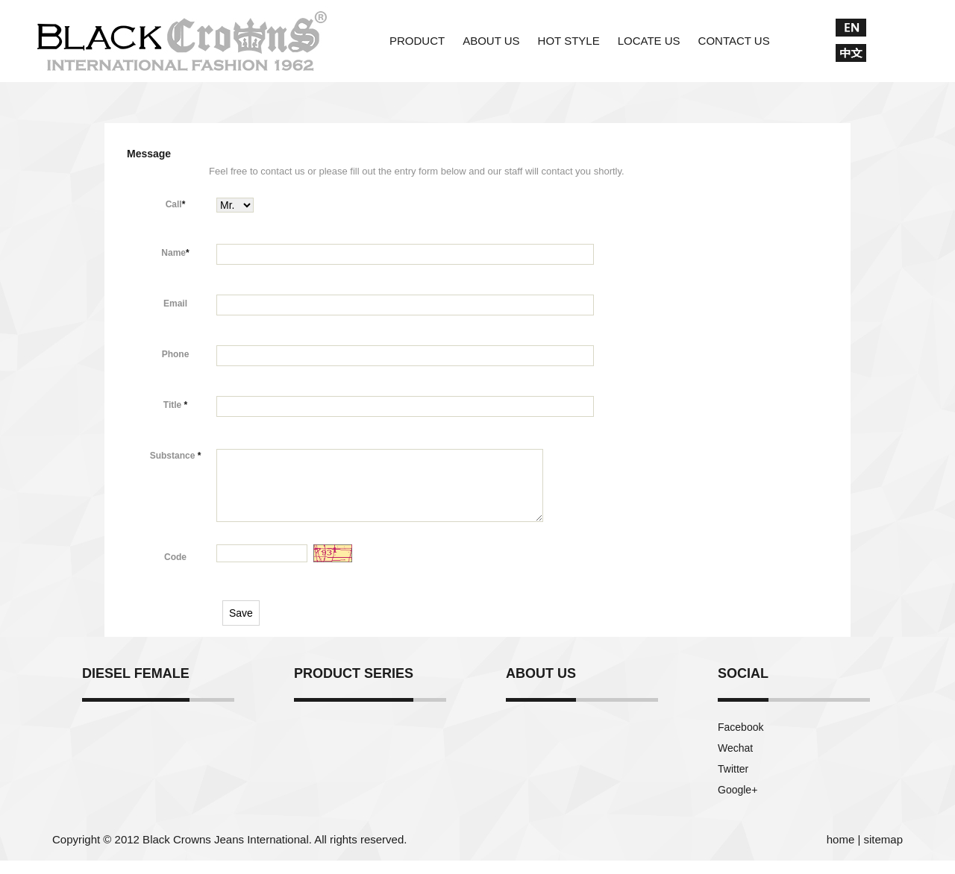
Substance (175, 455)
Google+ (737, 803)
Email (175, 303)
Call (176, 204)
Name (175, 253)
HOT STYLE (569, 40)
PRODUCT (417, 40)
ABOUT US (491, 40)
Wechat (735, 761)
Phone (176, 354)
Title (175, 405)
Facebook (740, 740)
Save (241, 626)
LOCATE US (649, 40)
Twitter (733, 782)
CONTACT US (734, 40)
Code (175, 570)
